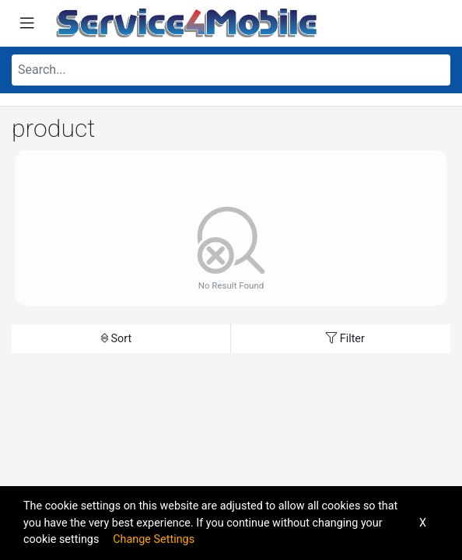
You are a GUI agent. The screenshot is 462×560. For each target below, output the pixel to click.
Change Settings (153, 539)
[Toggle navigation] (27, 23)
